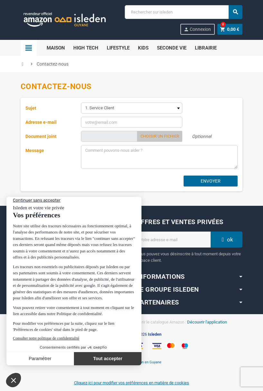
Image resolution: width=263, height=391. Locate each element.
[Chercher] (183, 12)
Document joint (41, 136)
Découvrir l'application (207, 322)
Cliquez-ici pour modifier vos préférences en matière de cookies (131, 382)
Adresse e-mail (41, 122)
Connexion (197, 29)
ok (226, 239)
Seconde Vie (171, 48)
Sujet (30, 108)
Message (34, 150)
